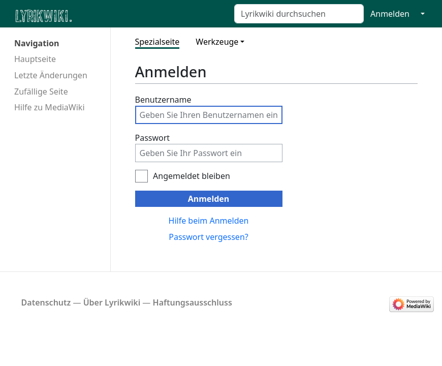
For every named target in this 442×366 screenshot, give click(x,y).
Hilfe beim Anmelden (209, 220)
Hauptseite (35, 59)
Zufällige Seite (41, 91)
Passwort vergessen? (208, 236)
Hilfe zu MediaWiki (49, 107)
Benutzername (163, 99)
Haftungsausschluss (192, 302)
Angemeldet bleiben (191, 175)
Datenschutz (46, 302)
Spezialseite (157, 41)
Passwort (152, 137)
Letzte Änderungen (50, 75)
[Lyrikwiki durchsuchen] (299, 13)
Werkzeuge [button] (217, 41)
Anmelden (389, 13)
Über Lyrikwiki (112, 302)
